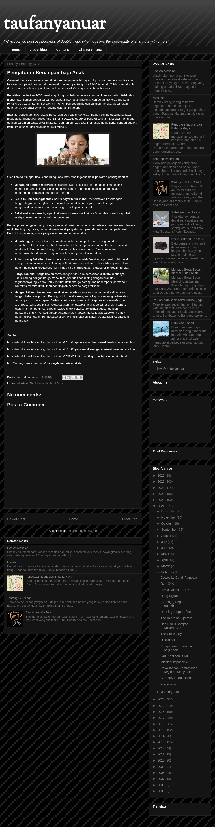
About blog (38, 49)
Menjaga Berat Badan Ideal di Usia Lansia (186, 271)
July (164, 542)
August (166, 536)
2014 (162, 736)
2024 (162, 487)
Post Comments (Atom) (82, 530)
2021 (162, 506)
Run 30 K (167, 583)
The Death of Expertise (177, 618)
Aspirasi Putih (54, 383)
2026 (162, 475)
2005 (162, 791)
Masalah (12, 562)
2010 (162, 760)
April (164, 560)
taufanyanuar (55, 24)
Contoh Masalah (17, 548)
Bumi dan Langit (182, 323)
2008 (162, 772)
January (167, 692)
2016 (162, 724)
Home (16, 49)
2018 (162, 711)
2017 (162, 717)
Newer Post (16, 519)
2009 (162, 766)
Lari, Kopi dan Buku (174, 656)
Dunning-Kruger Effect (176, 612)
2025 (162, 481)
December (168, 511)
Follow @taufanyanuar (168, 369)
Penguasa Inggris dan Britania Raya (49, 576)
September (169, 529)
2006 (162, 785)
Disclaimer (168, 640)
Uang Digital (169, 596)
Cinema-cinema (90, 49)
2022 (162, 500)
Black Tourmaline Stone (187, 239)
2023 (162, 494)
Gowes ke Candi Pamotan (179, 577)
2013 (162, 742)
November (168, 517)
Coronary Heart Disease (177, 678)
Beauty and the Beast (39, 612)
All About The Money (30, 383)
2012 (162, 748)
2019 (162, 705)
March (166, 566)
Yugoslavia (168, 684)
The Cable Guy (171, 634)
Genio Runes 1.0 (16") (176, 590)
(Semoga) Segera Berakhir (173, 604)
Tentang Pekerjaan (19, 598)
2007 (162, 779)
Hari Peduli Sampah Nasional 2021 (175, 626)
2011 (162, 754)
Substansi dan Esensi (186, 212)
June (165, 548)
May (164, 554)
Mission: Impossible (174, 662)
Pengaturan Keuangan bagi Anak (176, 648)
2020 (162, 699)
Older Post (130, 519)
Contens (62, 49)
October (167, 523)
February (168, 572)
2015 (162, 730)
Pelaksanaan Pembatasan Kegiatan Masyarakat (179, 670)
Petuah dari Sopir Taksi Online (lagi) (178, 300)
